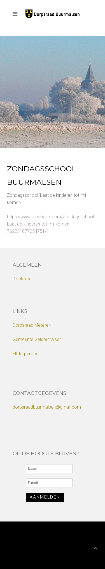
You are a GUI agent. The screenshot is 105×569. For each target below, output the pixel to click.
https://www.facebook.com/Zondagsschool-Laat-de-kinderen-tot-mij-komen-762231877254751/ (51, 224)
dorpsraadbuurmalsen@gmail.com (47, 407)
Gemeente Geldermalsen (37, 339)
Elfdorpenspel (26, 353)
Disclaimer (23, 278)
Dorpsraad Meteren (32, 325)
